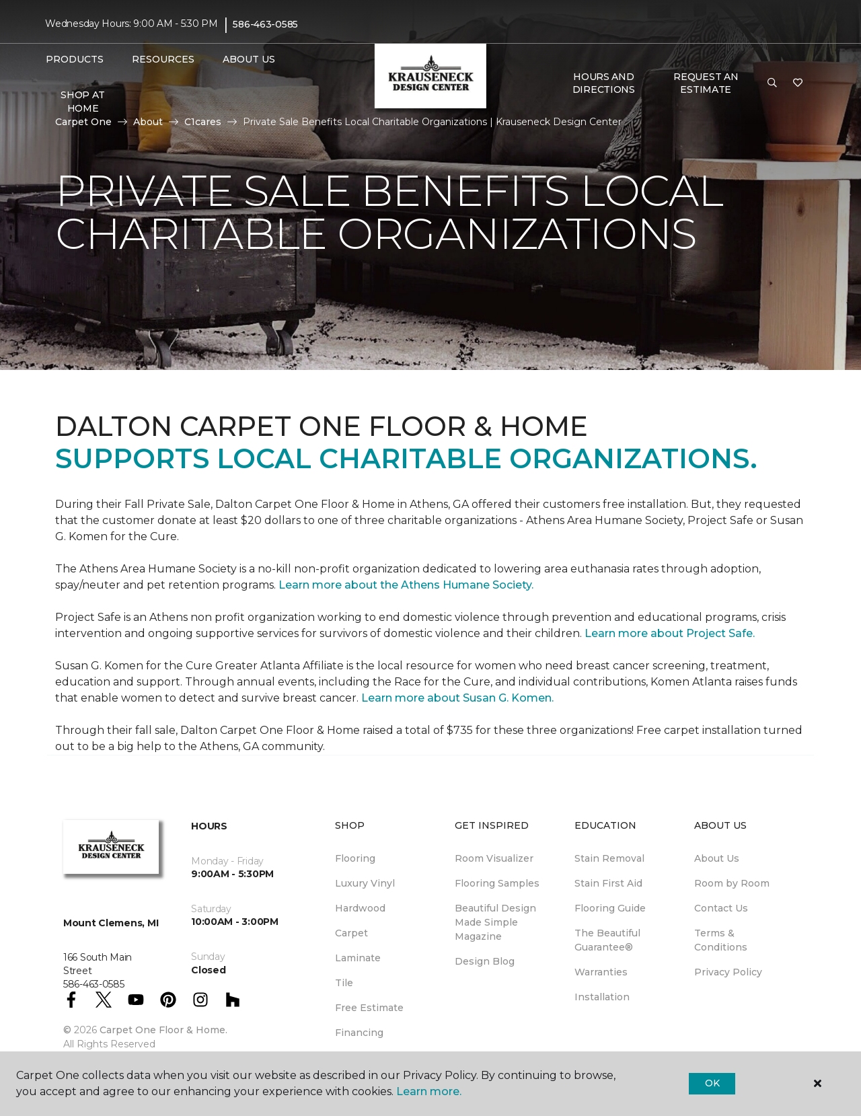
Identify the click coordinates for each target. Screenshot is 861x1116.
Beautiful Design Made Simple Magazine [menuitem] (495, 922)
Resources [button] (163, 59)
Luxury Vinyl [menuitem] (365, 883)
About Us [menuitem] (716, 858)
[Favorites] (798, 83)
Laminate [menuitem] (358, 958)
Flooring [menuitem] (355, 858)
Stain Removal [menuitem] (609, 858)
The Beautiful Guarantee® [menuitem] (607, 940)
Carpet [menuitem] (351, 933)
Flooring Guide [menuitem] (610, 908)
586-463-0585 (265, 24)
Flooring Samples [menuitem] (497, 883)
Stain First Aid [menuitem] (608, 883)
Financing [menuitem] (359, 1033)
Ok (712, 1083)
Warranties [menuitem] (601, 972)
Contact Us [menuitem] (721, 908)
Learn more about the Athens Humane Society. (407, 585)
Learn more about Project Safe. (670, 633)
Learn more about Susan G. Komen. (457, 698)
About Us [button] (249, 59)
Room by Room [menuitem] (732, 883)
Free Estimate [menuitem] (369, 1008)
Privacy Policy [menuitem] (728, 972)
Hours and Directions (603, 83)
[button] (772, 83)
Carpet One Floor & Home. (163, 1030)
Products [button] (75, 59)
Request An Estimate (705, 83)
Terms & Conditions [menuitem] (720, 940)
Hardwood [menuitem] (360, 908)
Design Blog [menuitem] (485, 961)
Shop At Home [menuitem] (83, 101)
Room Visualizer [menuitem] (494, 858)
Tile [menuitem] (344, 983)
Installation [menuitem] (602, 997)
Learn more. (428, 1091)
